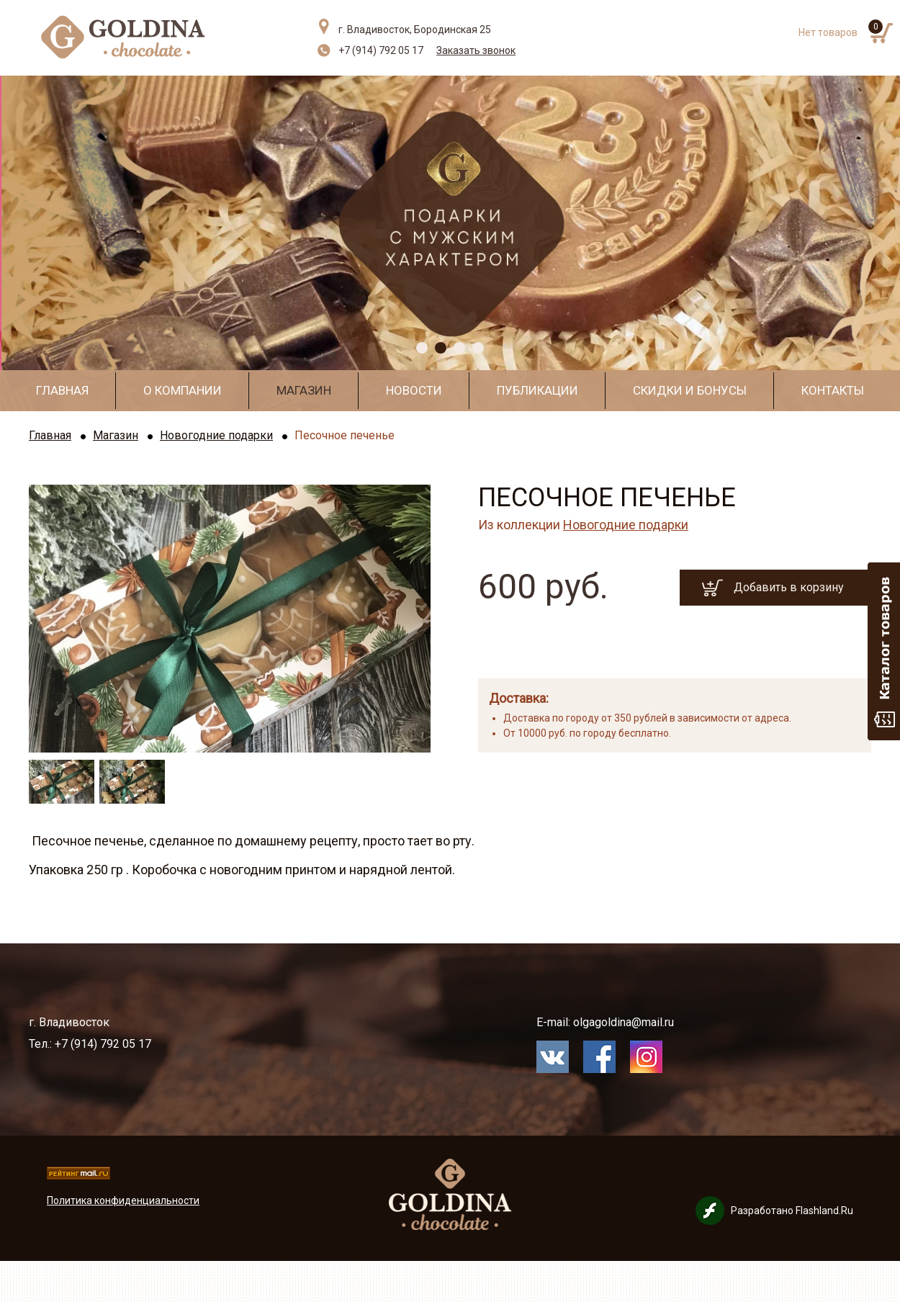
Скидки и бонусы (690, 390)
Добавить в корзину (789, 587)
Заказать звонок (476, 50)
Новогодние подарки (216, 435)
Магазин (303, 390)
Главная (62, 390)
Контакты (832, 390)
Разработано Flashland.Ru (792, 1210)
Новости (414, 390)
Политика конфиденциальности (123, 1200)
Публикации (537, 390)
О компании (182, 390)
